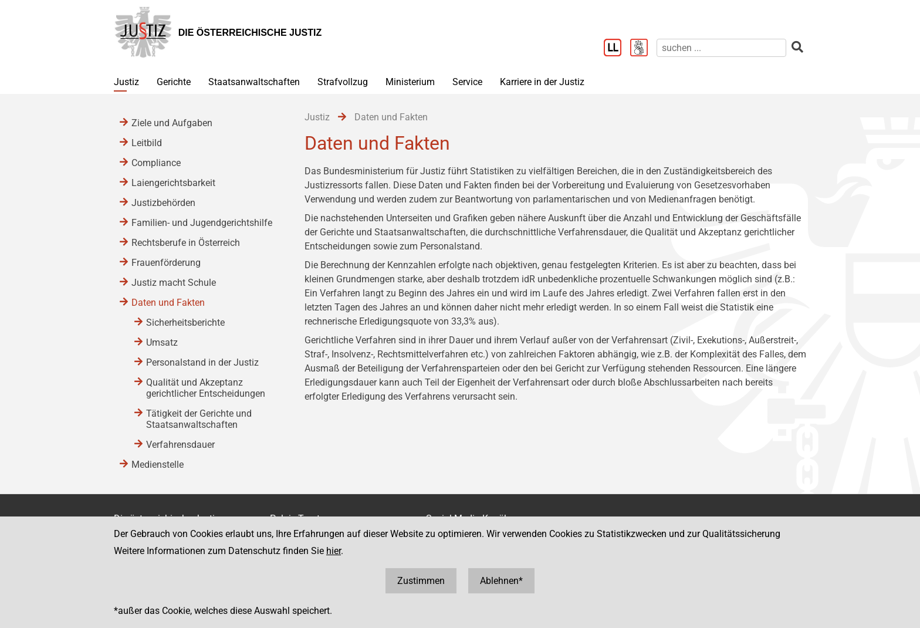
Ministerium (410, 81)
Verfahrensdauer (180, 444)
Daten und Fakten (168, 302)
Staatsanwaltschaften (254, 81)
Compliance (156, 162)
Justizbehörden (163, 202)
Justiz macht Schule (173, 282)
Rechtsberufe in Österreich (185, 242)
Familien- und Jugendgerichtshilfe (201, 222)
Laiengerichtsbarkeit (173, 182)
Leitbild (146, 142)
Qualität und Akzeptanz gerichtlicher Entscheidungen (205, 388)
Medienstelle (157, 464)
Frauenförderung (166, 262)
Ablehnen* (501, 580)
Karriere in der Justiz (542, 81)
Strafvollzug (342, 81)
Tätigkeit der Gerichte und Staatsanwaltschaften (199, 419)
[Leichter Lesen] (617, 49)
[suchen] (721, 48)
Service (467, 81)
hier (333, 550)
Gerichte (174, 81)
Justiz (126, 81)
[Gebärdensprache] (643, 49)
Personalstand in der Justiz (202, 362)
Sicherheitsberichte (185, 322)
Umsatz (162, 342)
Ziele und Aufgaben (171, 123)
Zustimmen (421, 580)
